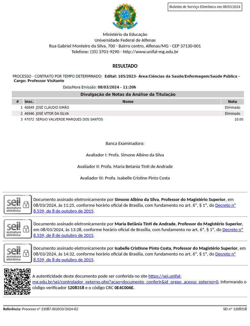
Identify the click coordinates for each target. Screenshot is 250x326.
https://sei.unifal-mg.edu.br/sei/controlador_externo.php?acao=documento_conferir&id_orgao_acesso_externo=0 (125, 279)
